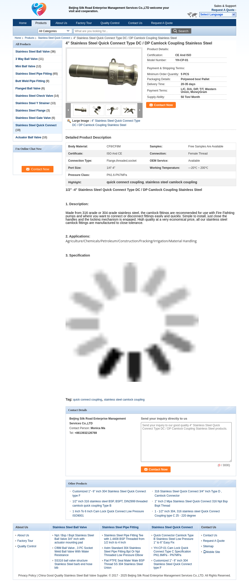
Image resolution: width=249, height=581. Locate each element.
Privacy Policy (27, 575)
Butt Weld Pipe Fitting (30, 81)
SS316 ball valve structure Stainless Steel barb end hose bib (73, 564)
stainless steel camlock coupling (124, 399)
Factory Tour (84, 23)
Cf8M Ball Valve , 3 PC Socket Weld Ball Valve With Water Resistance (73, 551)
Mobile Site (211, 552)
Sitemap (208, 546)
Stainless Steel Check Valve (34, 95)
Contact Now (163, 105)
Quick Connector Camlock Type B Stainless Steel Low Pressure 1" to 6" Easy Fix (173, 539)
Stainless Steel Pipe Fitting (33, 73)
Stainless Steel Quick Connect (54, 38)
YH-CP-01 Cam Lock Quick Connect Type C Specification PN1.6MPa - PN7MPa (172, 551)
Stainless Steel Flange (30, 110)
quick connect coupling (87, 399)
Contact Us (135, 23)
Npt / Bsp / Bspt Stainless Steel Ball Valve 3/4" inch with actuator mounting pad (74, 539)
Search (183, 31)
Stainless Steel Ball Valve (32, 51)
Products (41, 23)
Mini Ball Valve (25, 66)
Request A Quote (222, 10)
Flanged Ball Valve (27, 88)
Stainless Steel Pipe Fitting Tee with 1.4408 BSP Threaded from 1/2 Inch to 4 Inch (124, 539)
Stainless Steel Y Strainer (32, 103)
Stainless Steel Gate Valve (33, 118)
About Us (61, 23)
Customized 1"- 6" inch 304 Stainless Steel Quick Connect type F (172, 564)
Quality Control (110, 23)
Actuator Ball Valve (28, 137)
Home (23, 23)
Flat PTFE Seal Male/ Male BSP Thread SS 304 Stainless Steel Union (124, 564)
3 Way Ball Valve (26, 59)
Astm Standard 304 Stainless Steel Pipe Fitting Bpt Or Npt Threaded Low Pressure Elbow (123, 551)
